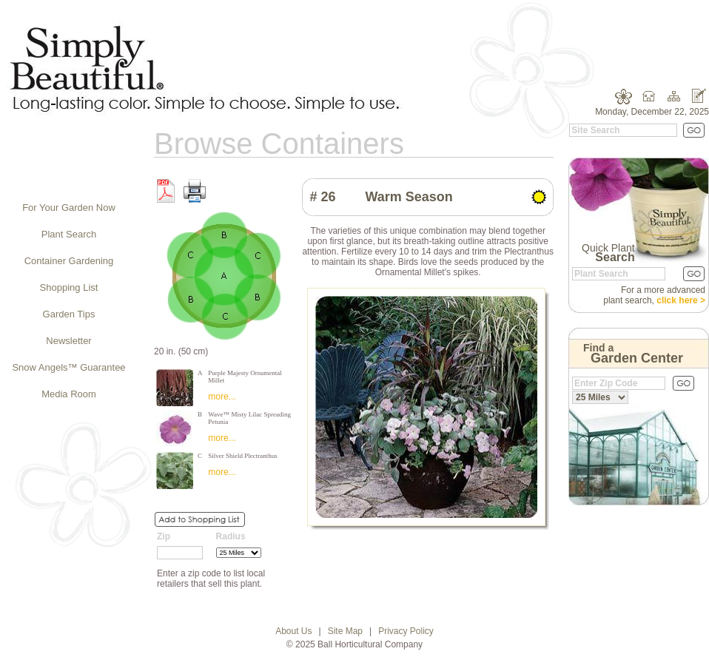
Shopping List (69, 287)
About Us (293, 631)
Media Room (68, 394)
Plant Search (68, 234)
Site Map (345, 631)
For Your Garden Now (68, 207)
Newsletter (68, 340)
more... (221, 396)
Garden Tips (69, 314)
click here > (680, 300)
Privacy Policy (406, 631)
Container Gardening (69, 260)
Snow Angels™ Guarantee (68, 367)
